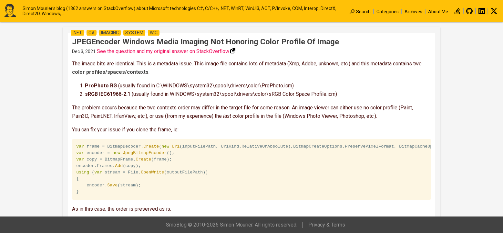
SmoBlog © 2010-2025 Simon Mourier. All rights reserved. (231, 225)
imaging (110, 32)
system (134, 32)
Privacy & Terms (326, 225)
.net (77, 32)
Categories (387, 11)
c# (91, 32)
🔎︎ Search (360, 11)
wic (154, 32)
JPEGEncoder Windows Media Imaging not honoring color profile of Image (205, 41)
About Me (438, 11)
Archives (413, 11)
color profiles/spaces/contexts (110, 72)
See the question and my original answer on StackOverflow (163, 51)
